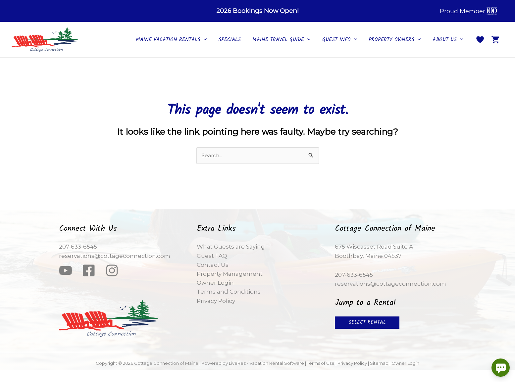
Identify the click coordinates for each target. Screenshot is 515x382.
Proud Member (469, 12)
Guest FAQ (212, 256)
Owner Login (215, 282)
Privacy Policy (216, 301)
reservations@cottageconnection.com (114, 256)
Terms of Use (321, 363)
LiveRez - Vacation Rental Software (266, 363)
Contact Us (213, 265)
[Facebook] (88, 270)
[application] (212, 39)
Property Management (230, 273)
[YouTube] (65, 270)
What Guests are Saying (231, 246)
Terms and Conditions (229, 291)
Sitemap (379, 363)
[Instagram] (112, 270)
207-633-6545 (78, 246)
